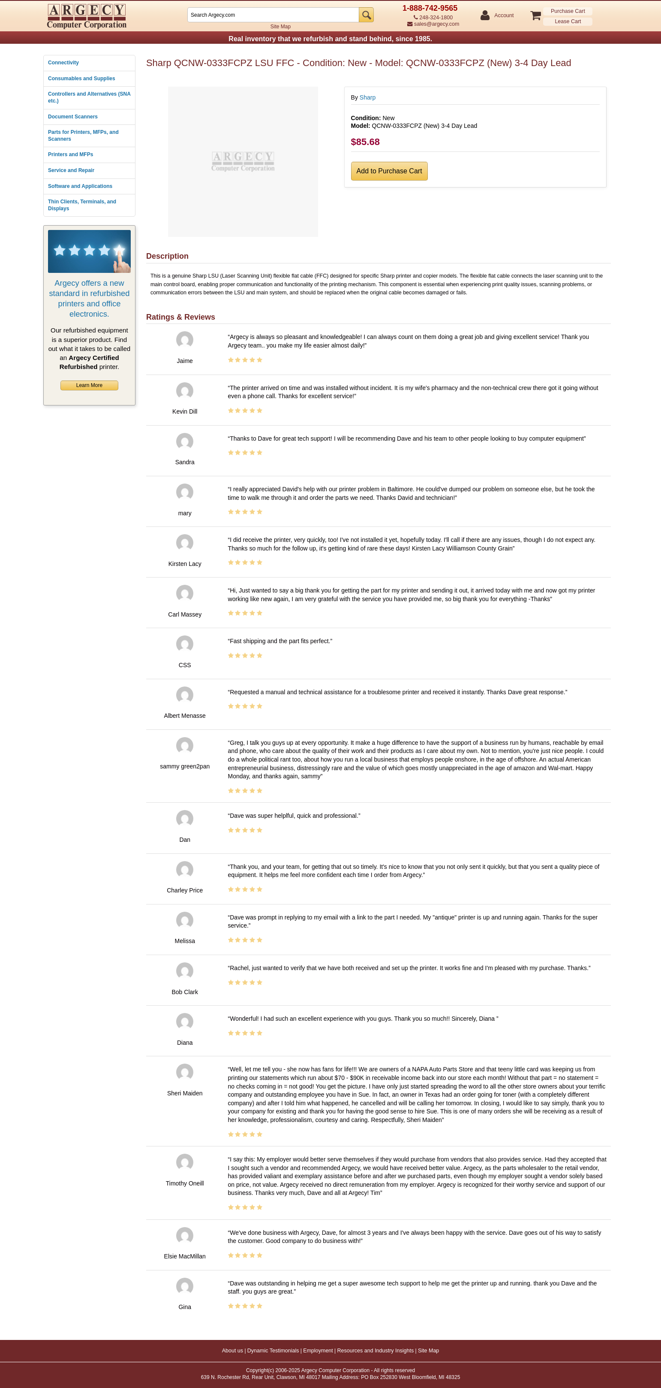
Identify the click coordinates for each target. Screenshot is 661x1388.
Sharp (368, 97)
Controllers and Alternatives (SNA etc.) (89, 97)
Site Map (280, 27)
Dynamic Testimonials (273, 1351)
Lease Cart (568, 21)
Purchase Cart (568, 11)
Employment (318, 1351)
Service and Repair (71, 170)
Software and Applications (80, 186)
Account (503, 16)
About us (232, 1351)
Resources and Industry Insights (375, 1351)
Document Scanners (73, 117)
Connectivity (63, 63)
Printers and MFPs (70, 154)
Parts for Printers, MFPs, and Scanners (83, 135)
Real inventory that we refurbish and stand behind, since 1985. (330, 38)
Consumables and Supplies (81, 79)
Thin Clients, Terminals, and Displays (82, 205)
